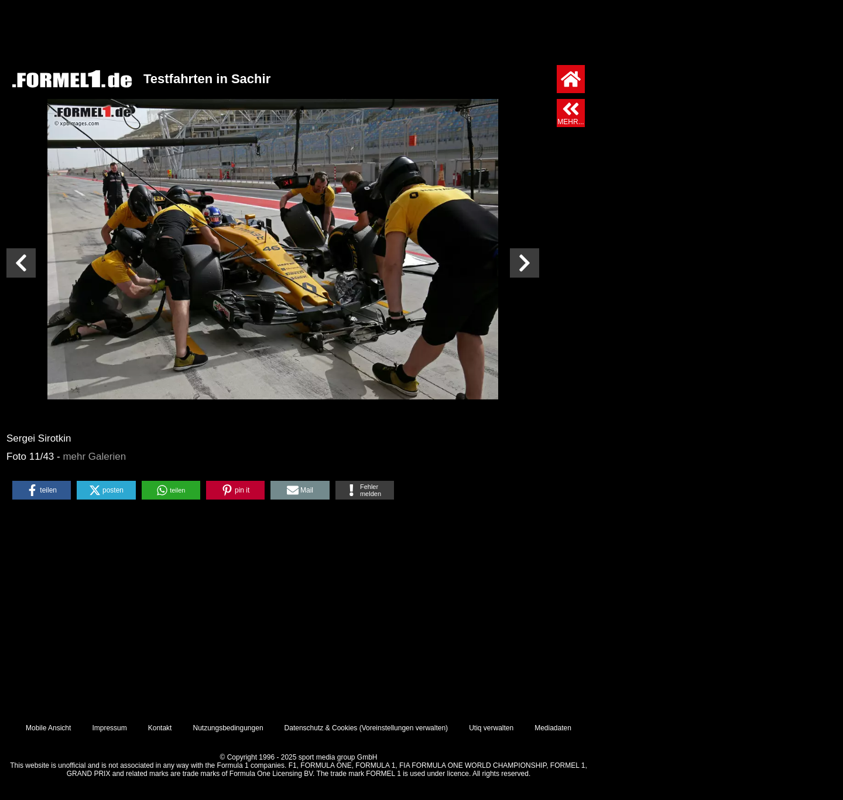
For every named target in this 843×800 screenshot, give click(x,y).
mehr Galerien (94, 456)
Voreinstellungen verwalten (404, 728)
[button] (41, 490)
